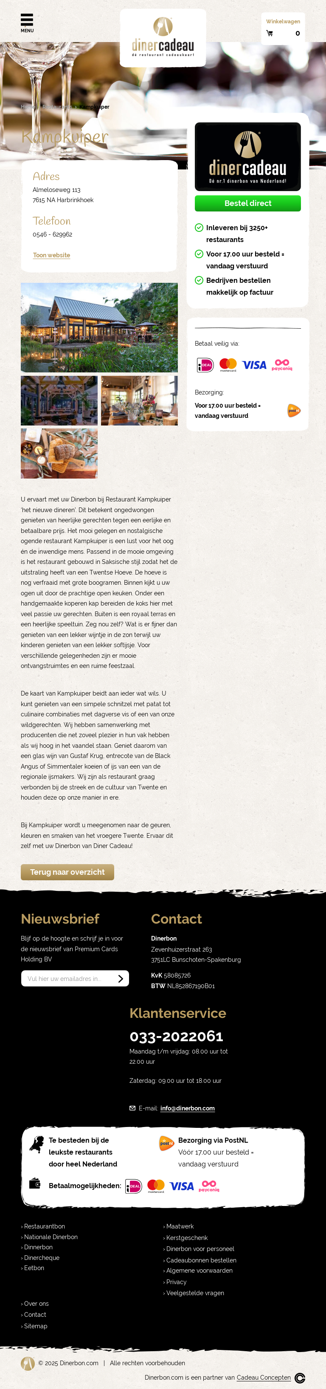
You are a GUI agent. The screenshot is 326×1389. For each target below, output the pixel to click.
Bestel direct (248, 203)
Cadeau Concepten (264, 1377)
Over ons (36, 1303)
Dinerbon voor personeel (200, 1248)
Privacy (176, 1282)
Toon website (51, 255)
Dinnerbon (38, 1247)
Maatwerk (180, 1226)
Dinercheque (41, 1257)
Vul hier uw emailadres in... (64, 978)
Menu (27, 20)
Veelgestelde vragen (195, 1293)
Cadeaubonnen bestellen (201, 1260)
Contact (35, 1314)
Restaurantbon (44, 1226)
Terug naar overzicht (67, 872)
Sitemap (36, 1326)
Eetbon (34, 1268)
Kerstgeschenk (187, 1237)
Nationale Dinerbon (51, 1237)
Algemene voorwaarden (199, 1270)
